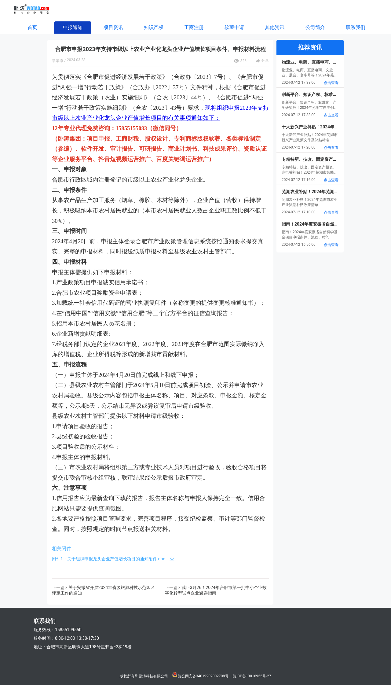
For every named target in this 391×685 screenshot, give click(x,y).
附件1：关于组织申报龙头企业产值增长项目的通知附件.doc (108, 558)
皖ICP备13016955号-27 (252, 676)
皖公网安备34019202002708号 (203, 676)
